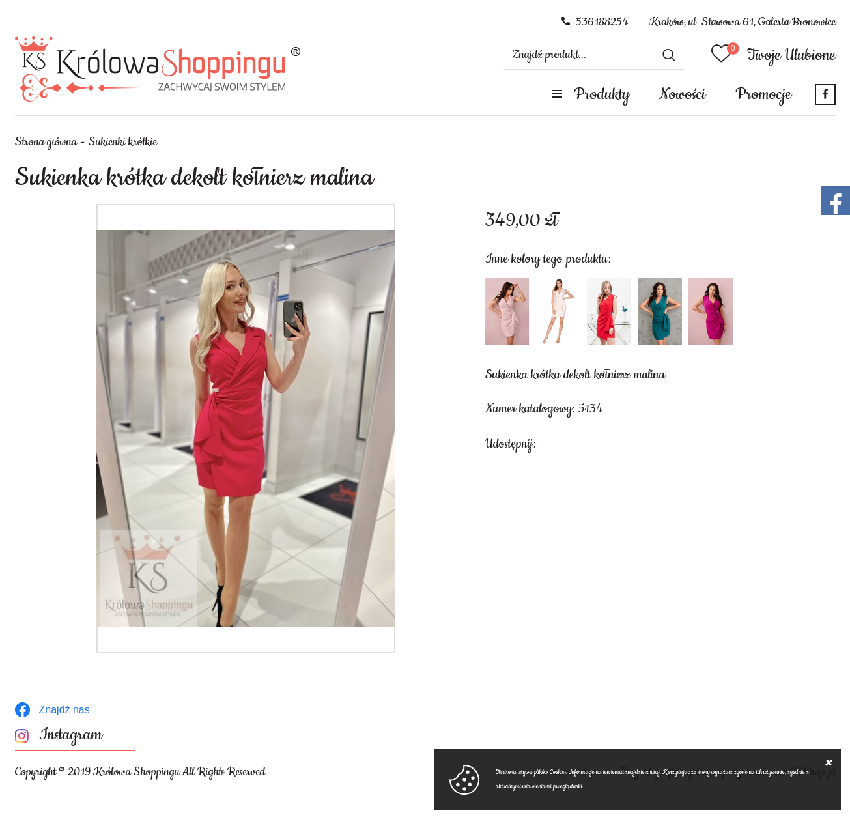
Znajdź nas (64, 709)
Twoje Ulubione (791, 55)
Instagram (70, 735)
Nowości (682, 94)
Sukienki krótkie (123, 142)
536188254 (602, 22)
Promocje (763, 94)
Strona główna (46, 142)
